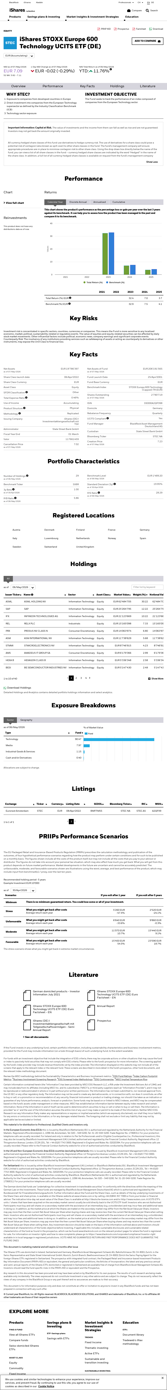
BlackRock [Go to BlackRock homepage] (13, 3)
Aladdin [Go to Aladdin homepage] (39, 3)
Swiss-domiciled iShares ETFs (24, 1348)
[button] (147, 10)
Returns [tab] (50, 192)
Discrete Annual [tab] (78, 202)
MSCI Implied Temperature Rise (131, 1080)
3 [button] (81, 678)
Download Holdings (19, 688)
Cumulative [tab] (119, 202)
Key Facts (87, 86)
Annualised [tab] (99, 202)
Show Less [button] (152, 162)
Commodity (16, 1368)
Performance (53, 86)
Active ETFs (92, 1353)
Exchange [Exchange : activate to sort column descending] (10, 804)
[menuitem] (15, 17)
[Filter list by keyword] (147, 587)
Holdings (117, 86)
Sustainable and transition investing (96, 1361)
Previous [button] (68, 678)
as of (19, 587)
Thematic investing (96, 1348)
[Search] (152, 11)
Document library (133, 1335)
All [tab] (8, 579)
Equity (13, 1363)
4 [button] (86, 678)
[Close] (162, 1378)
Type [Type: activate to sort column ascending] (8, 733)
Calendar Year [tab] (55, 202)
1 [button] (71, 678)
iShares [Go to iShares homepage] (27, 3)
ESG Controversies (103, 1080)
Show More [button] (157, 679)
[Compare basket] (134, 11)
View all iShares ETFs (22, 1335)
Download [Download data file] (158, 29)
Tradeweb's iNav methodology (133, 1342)
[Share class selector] (19, 55)
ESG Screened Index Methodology (74, 1080)
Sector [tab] (10, 720)
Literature (147, 86)
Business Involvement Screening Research (34, 1080)
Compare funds (18, 1340)
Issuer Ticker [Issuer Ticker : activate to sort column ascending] (12, 595)
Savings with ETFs (58, 1338)
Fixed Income (17, 1374)
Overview (18, 86)
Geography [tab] (26, 720)
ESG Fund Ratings (122, 1076)
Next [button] (89, 678)
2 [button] (76, 678)
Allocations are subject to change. (22, 768)
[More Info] (111, 69)
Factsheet (141, 29)
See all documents (36, 1037)
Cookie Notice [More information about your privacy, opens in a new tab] (46, 1386)
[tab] (22, 203)
